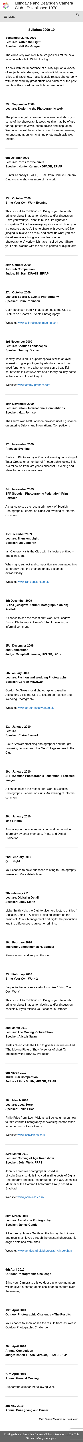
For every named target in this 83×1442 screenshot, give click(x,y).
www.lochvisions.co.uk (31, 1134)
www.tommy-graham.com (33, 384)
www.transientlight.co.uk (33, 581)
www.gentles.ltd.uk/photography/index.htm (44, 1250)
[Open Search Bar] (77, 14)
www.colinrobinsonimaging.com (37, 322)
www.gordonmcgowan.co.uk (35, 707)
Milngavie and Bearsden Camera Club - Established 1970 (44, 5)
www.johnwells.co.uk (30, 1197)
